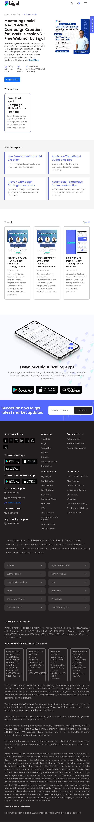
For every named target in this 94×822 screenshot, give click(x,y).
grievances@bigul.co (24, 704)
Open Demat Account (77, 476)
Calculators (72, 494)
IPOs (43, 508)
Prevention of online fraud (18, 552)
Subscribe (83, 410)
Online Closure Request (52, 544)
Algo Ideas (46, 494)
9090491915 (13, 523)
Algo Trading (73, 481)
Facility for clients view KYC (36, 548)
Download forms (75, 544)
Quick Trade (47, 485)
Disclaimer (56, 540)
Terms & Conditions (15, 540)
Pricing (44, 452)
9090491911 (13, 513)
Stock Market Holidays (77, 508)
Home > (8, 14)
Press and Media (49, 461)
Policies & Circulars (38, 540)
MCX (21, 710)
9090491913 (13, 492)
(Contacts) (41, 643)
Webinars (71, 499)
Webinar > (18, 14)
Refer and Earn (74, 439)
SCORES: (8, 729)
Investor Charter (29, 544)
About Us (45, 439)
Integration (46, 448)
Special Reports (74, 512)
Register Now (12, 79)
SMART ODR (12, 544)
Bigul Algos (46, 476)
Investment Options (76, 490)
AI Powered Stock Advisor (49, 518)
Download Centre (75, 485)
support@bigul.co (16, 497)
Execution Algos (48, 499)
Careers (45, 457)
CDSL (45, 710)
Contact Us (46, 466)
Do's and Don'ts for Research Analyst (70, 548)
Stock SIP (45, 503)
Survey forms (12, 548)
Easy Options (47, 490)
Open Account (92, 25)
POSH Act (39, 552)
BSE (33, 710)
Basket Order (47, 512)
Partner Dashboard (76, 448)
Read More (34, 60)
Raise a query (14, 502)
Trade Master (47, 481)
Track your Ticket (72, 540)
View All (86, 222)
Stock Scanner (48, 529)
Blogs (43, 443)
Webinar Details (30, 14)
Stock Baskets (48, 524)
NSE (9, 710)
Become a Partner (76, 443)
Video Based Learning (77, 503)
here (13, 710)
